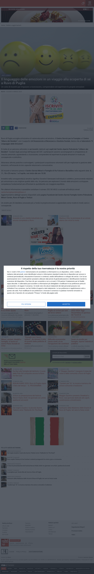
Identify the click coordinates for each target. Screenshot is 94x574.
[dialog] (47, 287)
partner (22, 272)
